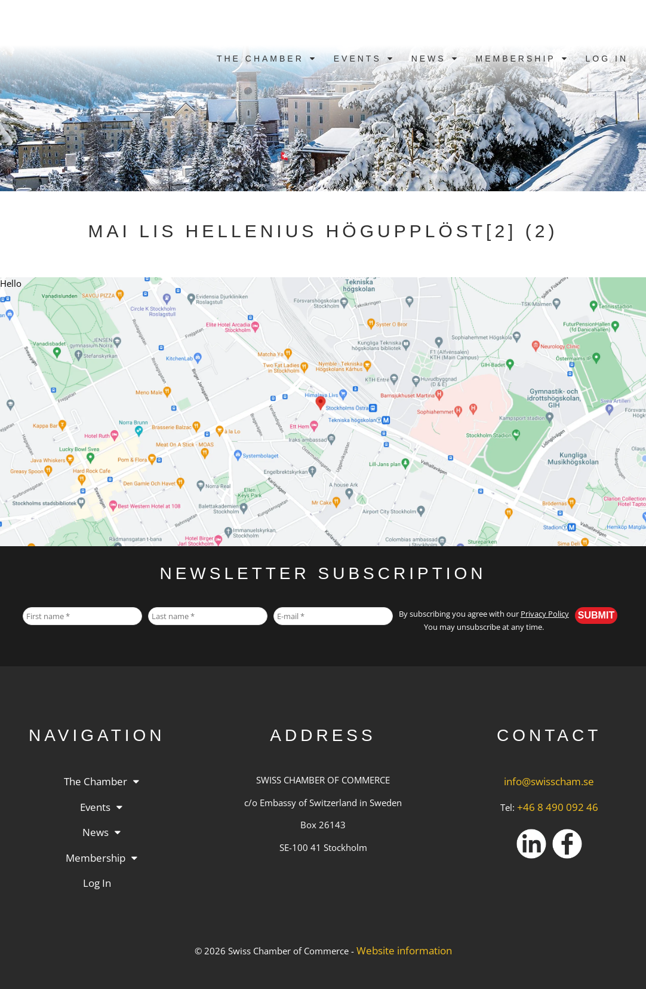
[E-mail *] (333, 616)
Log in (607, 58)
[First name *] (82, 616)
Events (358, 58)
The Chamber (260, 58)
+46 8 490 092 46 (557, 807)
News (428, 58)
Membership (516, 58)
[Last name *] (207, 616)
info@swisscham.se (549, 781)
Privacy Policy (545, 614)
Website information (404, 950)
